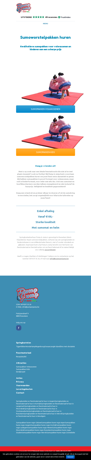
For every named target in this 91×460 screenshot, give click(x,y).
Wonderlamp (30, 346)
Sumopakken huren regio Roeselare (38, 430)
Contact (20, 393)
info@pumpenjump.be (59, 259)
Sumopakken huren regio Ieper (53, 422)
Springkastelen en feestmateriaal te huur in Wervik (43, 414)
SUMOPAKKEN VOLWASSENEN (45, 109)
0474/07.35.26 (26, 304)
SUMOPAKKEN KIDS (45, 152)
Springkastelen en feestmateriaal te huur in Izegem (35, 401)
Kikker (23, 346)
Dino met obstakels (67, 346)
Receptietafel (21, 356)
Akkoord (70, 457)
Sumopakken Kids (23, 369)
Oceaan (47, 346)
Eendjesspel (20, 372)
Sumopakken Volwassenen (26, 367)
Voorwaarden (22, 385)
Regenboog (40, 346)
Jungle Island (55, 346)
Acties (19, 378)
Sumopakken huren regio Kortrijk (43, 425)
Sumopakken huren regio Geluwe (28, 422)
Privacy (20, 382)
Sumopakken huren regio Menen (40, 427)
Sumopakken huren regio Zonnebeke (61, 432)
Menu (45, 23)
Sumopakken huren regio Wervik (34, 432)
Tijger (18, 346)
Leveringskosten (24, 389)
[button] (45, 17)
